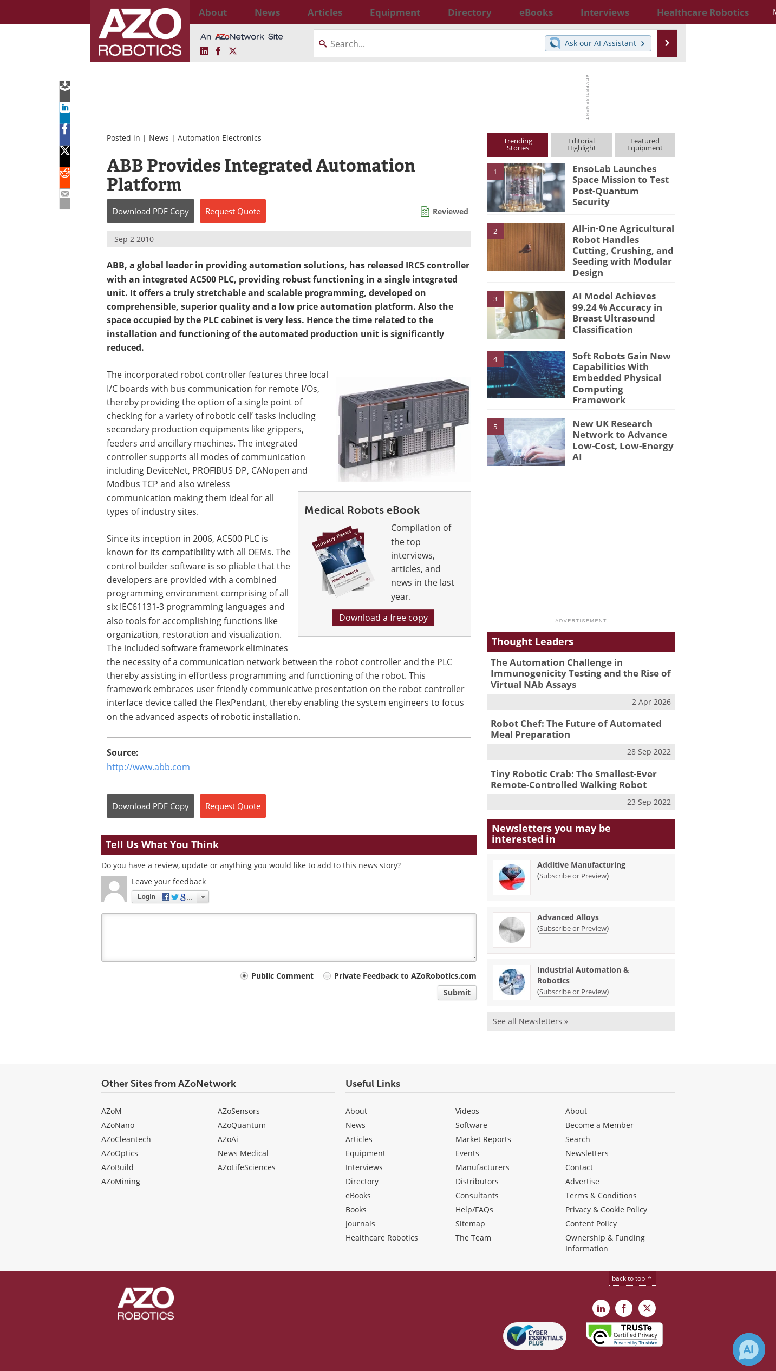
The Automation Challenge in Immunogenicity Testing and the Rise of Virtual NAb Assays (572, 655)
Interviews (364, 1142)
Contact (579, 1142)
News (159, 138)
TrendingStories (518, 144)
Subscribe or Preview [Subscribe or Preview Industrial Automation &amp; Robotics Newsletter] (573, 967)
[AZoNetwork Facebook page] (218, 51)
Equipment (365, 1128)
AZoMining (120, 1156)
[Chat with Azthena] (749, 1349)
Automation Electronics (220, 138)
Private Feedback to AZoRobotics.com (405, 975)
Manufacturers (482, 1142)
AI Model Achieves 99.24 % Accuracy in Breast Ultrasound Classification (621, 303)
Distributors (477, 1156)
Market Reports (483, 1114)
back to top (632, 1253)
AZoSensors (239, 1086)
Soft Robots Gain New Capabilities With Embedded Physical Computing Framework (619, 362)
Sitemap (470, 1198)
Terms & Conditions (601, 1170)
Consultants (477, 1170)
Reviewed (450, 211)
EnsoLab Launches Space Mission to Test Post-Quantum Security (622, 178)
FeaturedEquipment (645, 144)
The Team (473, 1213)
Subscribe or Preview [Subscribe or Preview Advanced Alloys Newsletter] (573, 903)
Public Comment (282, 975)
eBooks (358, 1170)
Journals (360, 1198)
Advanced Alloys (568, 892)
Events (467, 1128)
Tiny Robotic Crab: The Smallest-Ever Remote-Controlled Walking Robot (566, 756)
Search (577, 1114)
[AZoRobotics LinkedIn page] (204, 51)
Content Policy (591, 1198)
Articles (359, 1114)
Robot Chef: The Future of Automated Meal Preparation (579, 708)
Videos (467, 1086)
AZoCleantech (126, 1114)
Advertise (582, 1156)
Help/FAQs (474, 1184)
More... (663, 11)
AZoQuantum (242, 1100)
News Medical (243, 1128)
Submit (457, 992)
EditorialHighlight (581, 144)
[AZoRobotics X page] (233, 51)
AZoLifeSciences (247, 1142)
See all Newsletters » (530, 996)
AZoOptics (119, 1128)
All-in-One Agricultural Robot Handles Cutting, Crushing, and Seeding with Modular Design (619, 242)
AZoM (111, 1086)
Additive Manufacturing (581, 840)
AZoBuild (117, 1142)
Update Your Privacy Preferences (183, 1357)
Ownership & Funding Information (605, 1218)
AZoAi (228, 1114)
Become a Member (599, 1100)
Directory (362, 1156)
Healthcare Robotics (381, 1213)
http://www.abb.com (148, 767)
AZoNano (117, 1100)
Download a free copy (383, 618)
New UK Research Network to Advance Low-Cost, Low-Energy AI (621, 417)
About (356, 1086)
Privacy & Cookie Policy (606, 1184)
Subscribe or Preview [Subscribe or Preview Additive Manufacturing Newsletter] (573, 851)
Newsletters (587, 1128)
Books (356, 1184)
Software (471, 1100)
